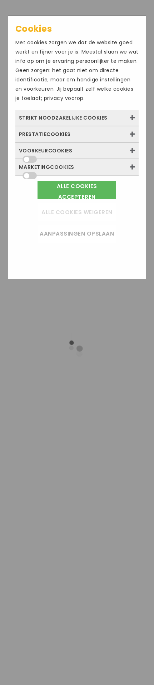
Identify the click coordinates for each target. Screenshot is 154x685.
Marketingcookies (46, 169)
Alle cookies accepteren (77, 190)
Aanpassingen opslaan (77, 233)
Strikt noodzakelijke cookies (63, 117)
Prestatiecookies (45, 134)
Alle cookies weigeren (77, 212)
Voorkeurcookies (46, 152)
